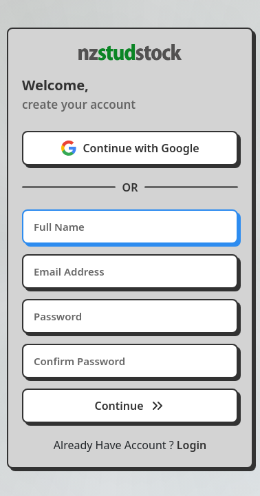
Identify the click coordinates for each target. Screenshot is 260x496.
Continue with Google (130, 148)
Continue (129, 405)
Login (191, 445)
